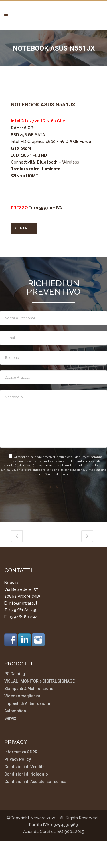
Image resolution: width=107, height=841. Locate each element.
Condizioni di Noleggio (26, 774)
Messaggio (53, 419)
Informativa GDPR (20, 752)
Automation (15, 711)
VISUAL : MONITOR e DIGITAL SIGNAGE (39, 681)
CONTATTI (24, 228)
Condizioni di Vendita (24, 767)
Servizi (10, 718)
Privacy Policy (17, 759)
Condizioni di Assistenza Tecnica (35, 781)
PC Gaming (14, 674)
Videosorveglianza (22, 696)
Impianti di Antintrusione (27, 703)
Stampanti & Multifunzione (28, 688)
